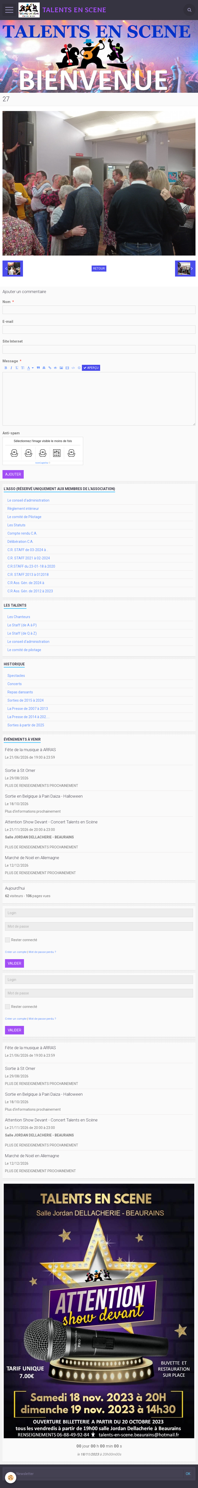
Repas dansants (20, 692)
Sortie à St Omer (20, 770)
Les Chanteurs (18, 617)
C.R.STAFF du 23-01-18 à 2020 (31, 566)
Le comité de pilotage (24, 650)
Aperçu (91, 368)
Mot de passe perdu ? (42, 952)
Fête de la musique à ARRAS (30, 749)
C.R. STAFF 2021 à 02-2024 (28, 558)
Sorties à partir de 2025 (25, 725)
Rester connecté (21, 939)
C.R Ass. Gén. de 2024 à (25, 583)
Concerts (14, 684)
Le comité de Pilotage (24, 517)
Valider (14, 963)
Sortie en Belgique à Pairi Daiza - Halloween (44, 796)
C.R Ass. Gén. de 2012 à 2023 (30, 591)
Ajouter (13, 474)
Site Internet (12, 341)
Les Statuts (16, 525)
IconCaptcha (41, 463)
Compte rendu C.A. (22, 533)
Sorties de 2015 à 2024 (25, 700)
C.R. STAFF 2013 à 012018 (28, 575)
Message (10, 361)
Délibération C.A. (20, 542)
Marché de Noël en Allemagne (32, 857)
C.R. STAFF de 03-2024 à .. (27, 550)
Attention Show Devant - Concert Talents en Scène (51, 821)
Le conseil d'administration (28, 500)
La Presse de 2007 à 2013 (27, 709)
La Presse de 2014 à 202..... (28, 717)
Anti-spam (11, 433)
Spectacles (16, 676)
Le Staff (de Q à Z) (22, 633)
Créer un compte (15, 952)
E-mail (7, 322)
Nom (6, 302)
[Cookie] (10, 1477)
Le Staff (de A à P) (22, 625)
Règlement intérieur (23, 509)
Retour (99, 268)
